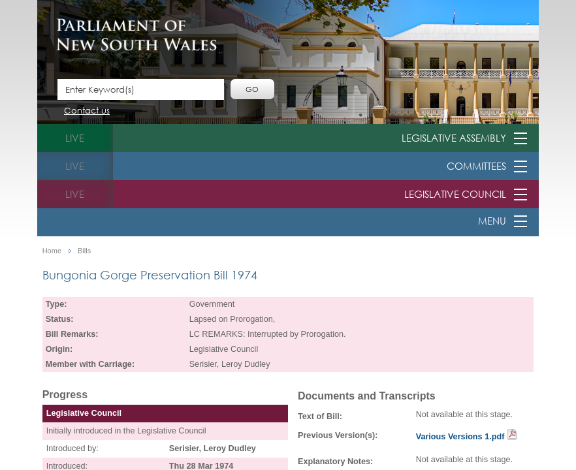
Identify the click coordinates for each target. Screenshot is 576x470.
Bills (84, 251)
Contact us (87, 111)
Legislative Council (455, 193)
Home (51, 251)
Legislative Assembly (454, 137)
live (74, 137)
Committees (476, 165)
